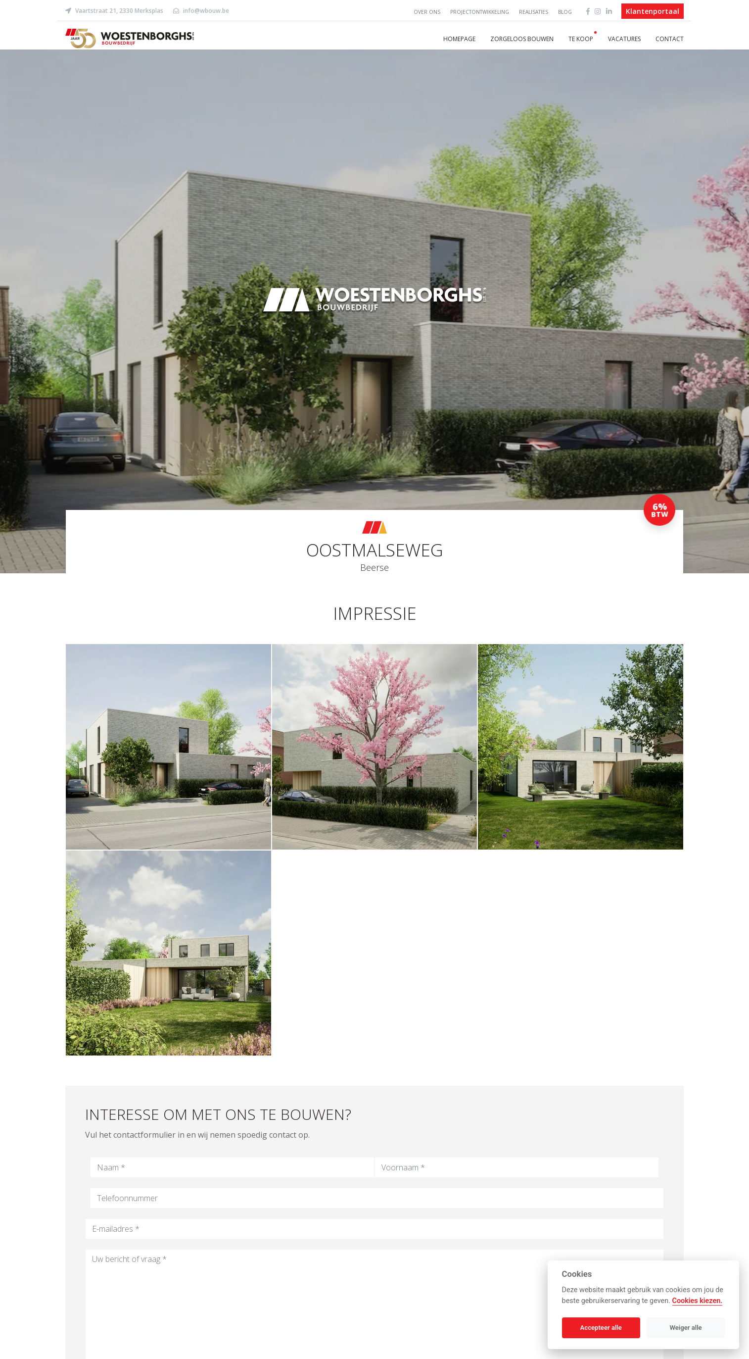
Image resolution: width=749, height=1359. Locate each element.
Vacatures (624, 39)
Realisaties (533, 11)
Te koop (580, 39)
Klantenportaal (652, 11)
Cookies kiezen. (697, 1301)
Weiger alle (686, 1327)
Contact (669, 39)
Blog (565, 11)
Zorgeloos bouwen (522, 39)
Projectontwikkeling (479, 11)
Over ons (427, 11)
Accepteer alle (601, 1327)
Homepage (459, 39)
